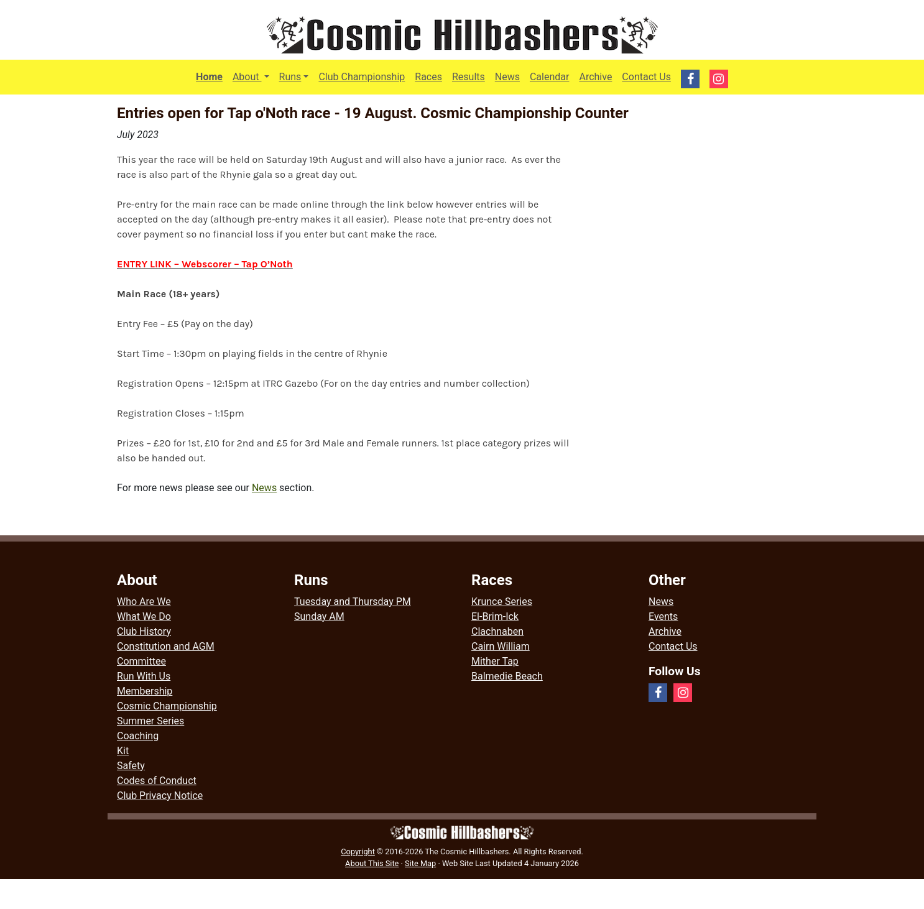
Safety (131, 766)
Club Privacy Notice (160, 795)
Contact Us (646, 77)
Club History (144, 631)
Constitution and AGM (166, 646)
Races (428, 77)
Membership (144, 691)
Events (663, 616)
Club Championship (361, 77)
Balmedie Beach (507, 676)
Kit (123, 751)
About (253, 76)
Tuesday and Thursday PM (352, 601)
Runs (290, 77)
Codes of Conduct (156, 781)
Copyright (358, 851)
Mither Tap (495, 661)
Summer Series (150, 721)
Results (468, 77)
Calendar (549, 77)
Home (209, 77)
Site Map (420, 863)
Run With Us (143, 676)
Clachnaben (497, 631)
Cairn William (500, 646)
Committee (141, 661)
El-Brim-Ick (495, 616)
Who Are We (144, 601)
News (507, 77)
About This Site (372, 863)
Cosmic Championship (167, 706)
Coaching (138, 736)
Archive (595, 77)
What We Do (144, 616)
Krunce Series (501, 601)
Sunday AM (319, 616)
